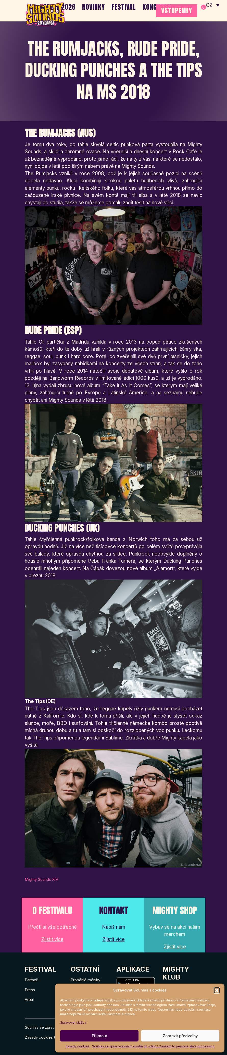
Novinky (93, 7)
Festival (123, 7)
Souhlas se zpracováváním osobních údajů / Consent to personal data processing (153, 1046)
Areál (29, 999)
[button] (216, 990)
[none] (212, 5)
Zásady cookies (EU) (43, 1037)
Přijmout (99, 1035)
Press (30, 989)
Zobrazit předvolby (180, 1035)
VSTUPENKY (176, 10)
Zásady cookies (77, 1046)
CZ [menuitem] (209, 5)
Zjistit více (52, 939)
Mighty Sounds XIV (41, 879)
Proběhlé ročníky (85, 979)
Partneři (32, 979)
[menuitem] (212, 5)
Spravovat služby (73, 1022)
